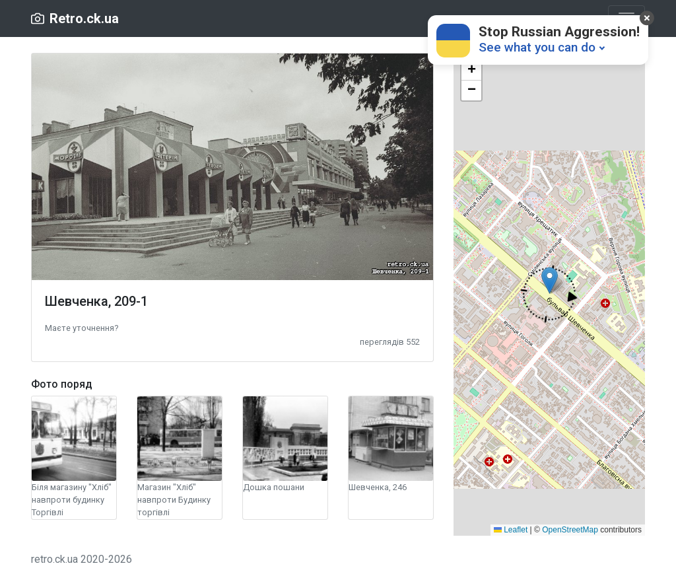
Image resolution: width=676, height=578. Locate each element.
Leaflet (510, 529)
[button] (81, 327)
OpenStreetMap (570, 529)
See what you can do (537, 47)
